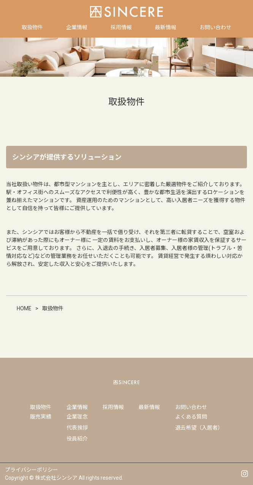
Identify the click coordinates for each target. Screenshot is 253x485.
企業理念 (77, 417)
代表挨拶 (77, 428)
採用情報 (113, 407)
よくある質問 (191, 417)
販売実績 (40, 417)
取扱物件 (40, 407)
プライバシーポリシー (31, 470)
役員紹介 (77, 439)
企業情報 (77, 407)
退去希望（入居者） (199, 428)
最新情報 (149, 407)
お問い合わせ (191, 407)
